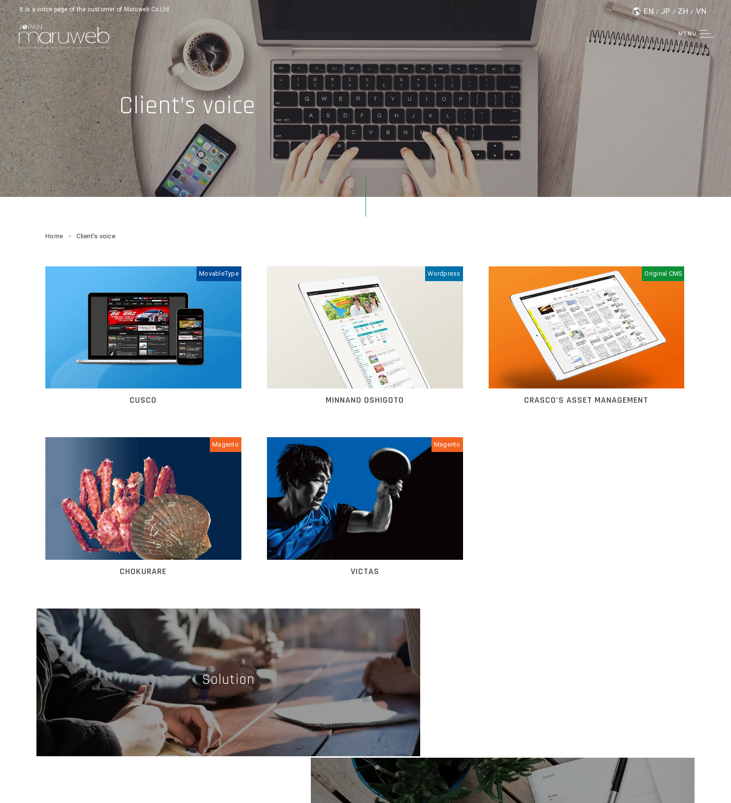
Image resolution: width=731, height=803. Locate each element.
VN (701, 11)
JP (665, 11)
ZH (683, 11)
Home (54, 236)
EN (647, 11)
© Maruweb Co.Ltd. (365, 778)
